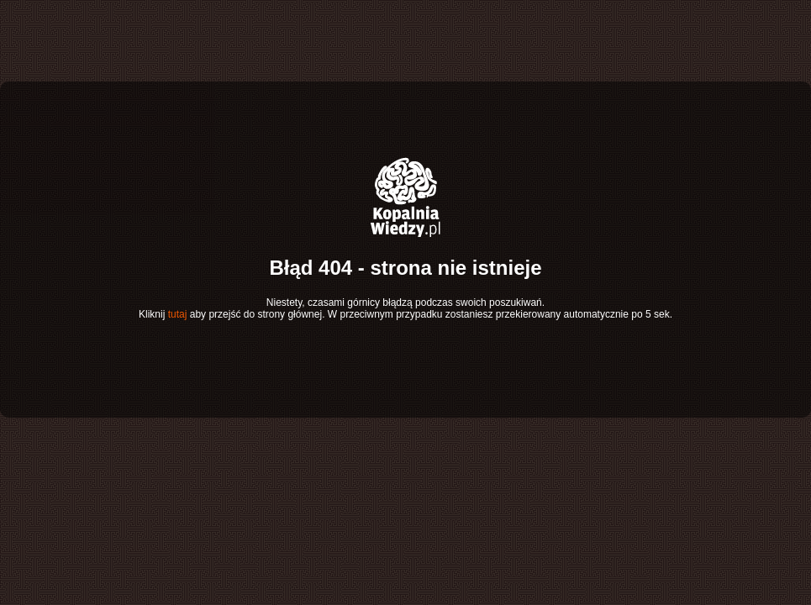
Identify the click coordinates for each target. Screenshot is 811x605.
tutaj (177, 314)
